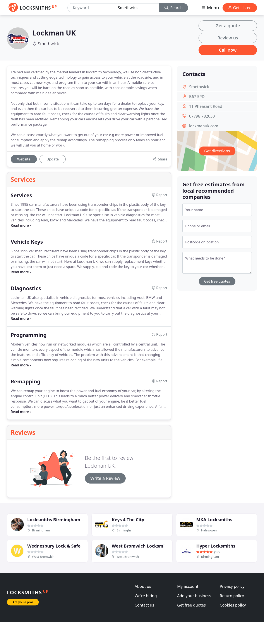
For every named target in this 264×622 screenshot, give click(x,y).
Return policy (232, 595)
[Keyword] (90, 7)
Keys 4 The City (128, 520)
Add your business (194, 595)
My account (187, 586)
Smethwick (48, 44)
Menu (210, 7)
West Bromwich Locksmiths (141, 546)
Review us (228, 38)
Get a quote (228, 26)
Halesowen (209, 530)
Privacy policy (232, 586)
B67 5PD (197, 96)
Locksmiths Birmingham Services (63, 520)
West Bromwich (43, 557)
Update (52, 159)
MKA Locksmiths (214, 520)
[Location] (136, 7)
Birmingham (41, 530)
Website (23, 159)
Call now (228, 50)
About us (143, 586)
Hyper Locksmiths (215, 546)
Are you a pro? (22, 602)
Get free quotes (217, 281)
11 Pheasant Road (205, 106)
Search (174, 7)
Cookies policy (233, 605)
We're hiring (146, 595)
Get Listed (240, 7)
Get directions (217, 150)
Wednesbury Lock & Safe (54, 546)
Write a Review (105, 478)
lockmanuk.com (203, 125)
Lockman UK (54, 32)
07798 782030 (202, 116)
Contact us (144, 605)
